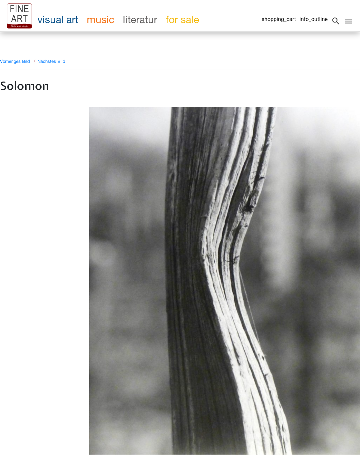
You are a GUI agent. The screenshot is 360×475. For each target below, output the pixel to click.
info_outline (313, 19)
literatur (140, 19)
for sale (182, 19)
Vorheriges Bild (15, 61)
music (100, 19)
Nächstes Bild (51, 61)
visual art (57, 19)
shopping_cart (279, 19)
